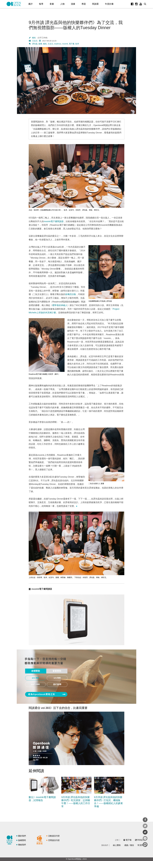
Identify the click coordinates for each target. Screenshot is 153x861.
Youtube (140, 4)
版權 (40, 44)
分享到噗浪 (145, 844)
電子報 (128, 840)
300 (37, 678)
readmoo (57, 44)
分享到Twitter (145, 826)
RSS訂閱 (141, 840)
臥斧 (77, 44)
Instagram (136, 4)
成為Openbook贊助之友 (41, 694)
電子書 (71, 44)
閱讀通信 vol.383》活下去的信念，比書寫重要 (58, 707)
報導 (41, 4)
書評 (30, 4)
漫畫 (73, 4)
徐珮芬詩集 (70, 294)
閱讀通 (95, 4)
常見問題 (141, 845)
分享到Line (145, 838)
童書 (52, 4)
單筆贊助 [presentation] (57, 671)
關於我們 (22, 836)
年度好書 (109, 4)
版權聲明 (22, 840)
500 (59, 678)
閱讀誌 (10, 840)
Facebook (132, 4)
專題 (84, 4)
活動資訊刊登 (54, 836)
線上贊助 (117, 845)
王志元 (35, 41)
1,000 (37, 684)
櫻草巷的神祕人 (59, 305)
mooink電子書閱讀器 (54, 221)
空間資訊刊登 (54, 840)
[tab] (35, 671)
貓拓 (34, 38)
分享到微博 (145, 832)
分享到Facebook (145, 819)
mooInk (65, 44)
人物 (62, 4)
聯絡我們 (22, 845)
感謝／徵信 (129, 845)
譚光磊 (35, 44)
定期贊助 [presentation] (35, 671)
